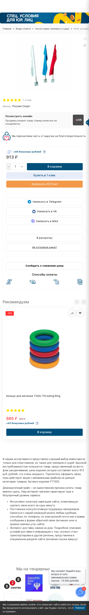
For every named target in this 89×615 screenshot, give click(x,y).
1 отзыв (27, 100)
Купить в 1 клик (44, 175)
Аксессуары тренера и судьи (52, 28)
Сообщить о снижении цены (44, 265)
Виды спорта (23, 28)
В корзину (55, 166)
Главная (7, 28)
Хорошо (80, 607)
